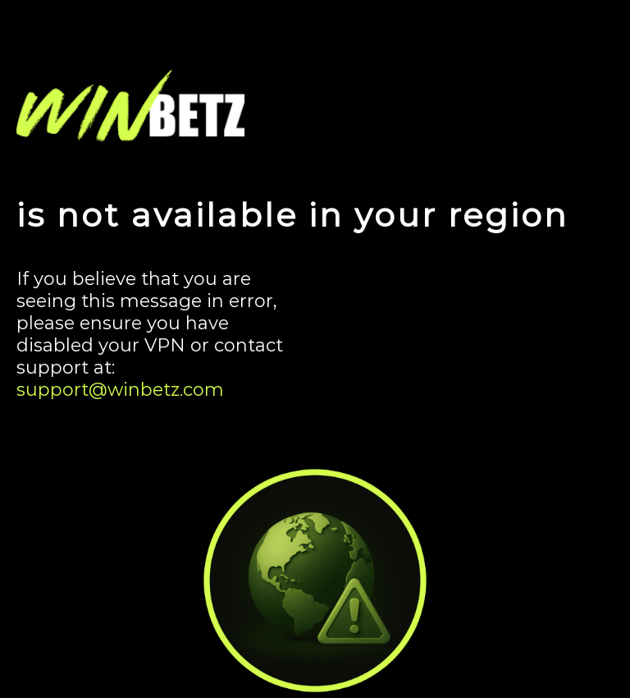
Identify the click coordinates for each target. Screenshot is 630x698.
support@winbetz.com (120, 390)
